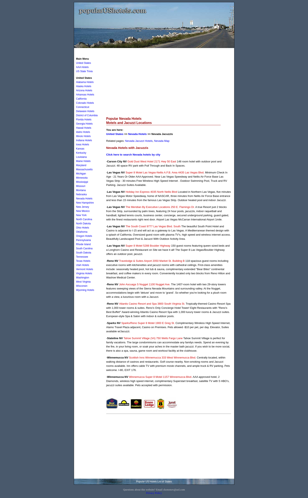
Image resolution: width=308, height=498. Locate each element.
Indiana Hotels (84, 140)
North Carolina (84, 219)
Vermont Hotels (84, 269)
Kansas (80, 148)
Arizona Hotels (84, 90)
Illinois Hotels (83, 136)
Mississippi (82, 181)
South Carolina (84, 248)
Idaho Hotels (83, 132)
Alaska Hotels (83, 86)
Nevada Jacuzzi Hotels (139, 140)
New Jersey (82, 206)
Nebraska (81, 194)
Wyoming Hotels (85, 290)
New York (81, 215)
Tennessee (82, 256)
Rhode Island (83, 244)
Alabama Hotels (85, 82)
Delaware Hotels (85, 111)
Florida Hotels (84, 119)
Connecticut (82, 107)
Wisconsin (82, 285)
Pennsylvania (83, 240)
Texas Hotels (83, 261)
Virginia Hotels (84, 273)
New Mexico (83, 211)
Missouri (80, 186)
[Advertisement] (168, 84)
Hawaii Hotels (83, 127)
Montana (81, 190)
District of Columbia (87, 115)
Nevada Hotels (137, 134)
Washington (82, 277)
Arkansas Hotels (85, 94)
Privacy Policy (154, 492)
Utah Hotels (82, 265)
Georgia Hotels (84, 123)
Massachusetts (84, 169)
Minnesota (82, 177)
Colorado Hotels (85, 102)
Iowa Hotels (82, 144)
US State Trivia (84, 71)
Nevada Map (161, 140)
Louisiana (81, 157)
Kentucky (81, 152)
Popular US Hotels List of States (154, 481)
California (81, 98)
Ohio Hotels (82, 227)
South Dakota (83, 252)
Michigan (81, 173)
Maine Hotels (83, 161)
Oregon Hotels (84, 236)
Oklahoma (82, 231)
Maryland (81, 165)
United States (115, 134)
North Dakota (83, 223)
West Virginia (83, 281)
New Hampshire (85, 202)
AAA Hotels (82, 67)
